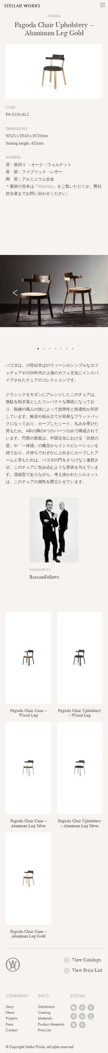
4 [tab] (55, 349)
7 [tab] (73, 349)
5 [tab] (61, 349)
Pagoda (54, 16)
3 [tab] (50, 349)
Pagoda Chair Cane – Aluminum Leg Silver (28, 823)
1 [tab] (38, 349)
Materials (45, 186)
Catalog (44, 1012)
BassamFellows (44, 577)
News (10, 1012)
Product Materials (51, 1024)
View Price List (83, 970)
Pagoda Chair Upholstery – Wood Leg (79, 712)
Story (10, 1006)
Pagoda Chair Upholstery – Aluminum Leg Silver (79, 823)
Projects (11, 1018)
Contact (12, 1030)
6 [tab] (67, 349)
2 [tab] (44, 349)
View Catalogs (82, 960)
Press (9, 1024)
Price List (44, 1030)
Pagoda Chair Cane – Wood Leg (28, 712)
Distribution (46, 1006)
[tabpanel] (54, 291)
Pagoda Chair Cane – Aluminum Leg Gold (28, 933)
